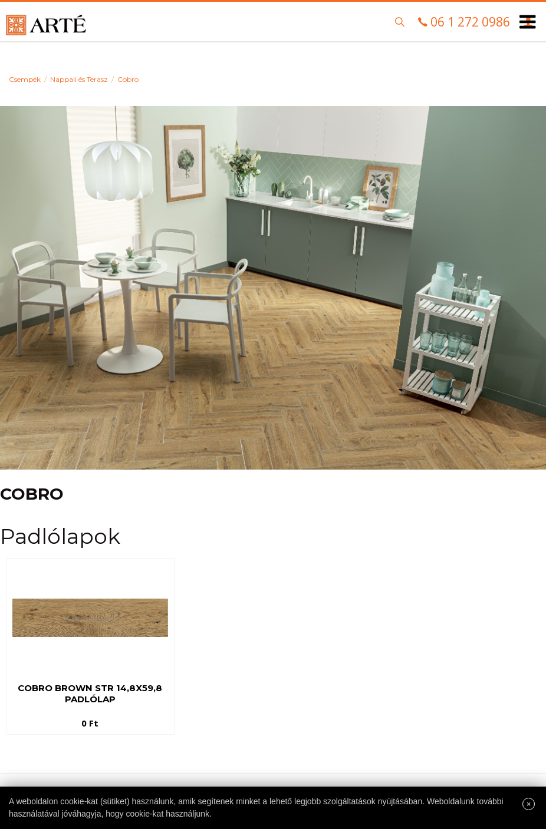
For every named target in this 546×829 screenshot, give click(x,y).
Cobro (128, 79)
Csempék (25, 79)
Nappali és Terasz (79, 79)
